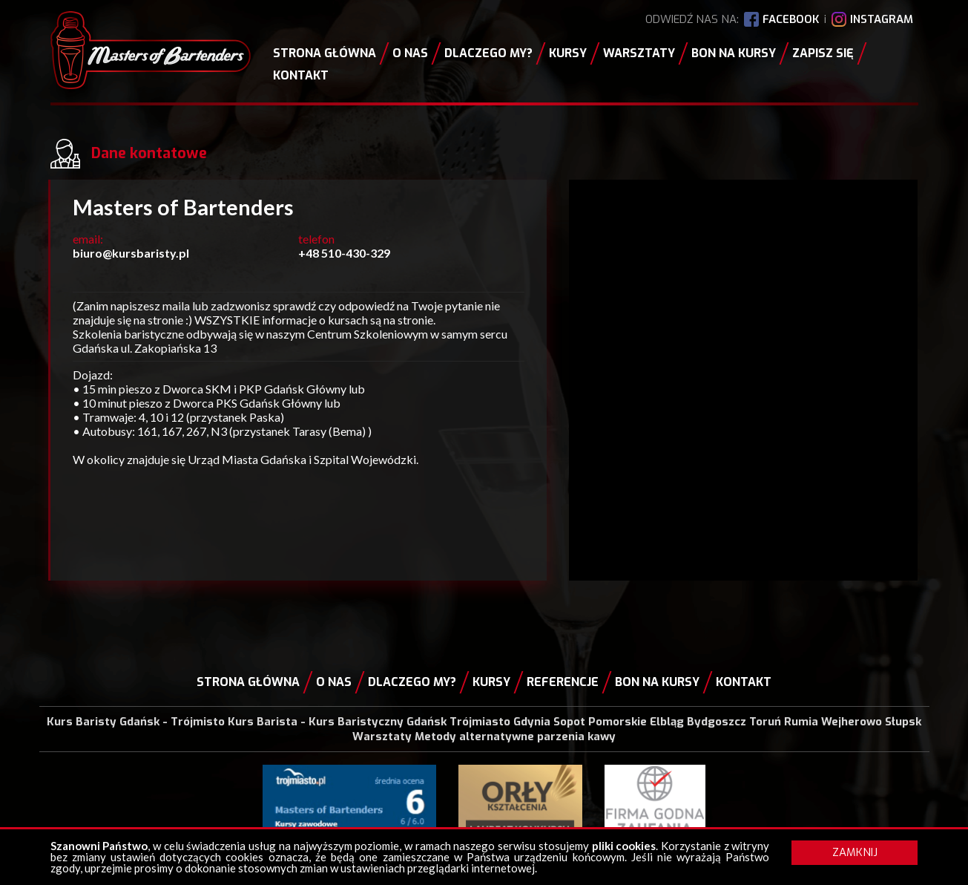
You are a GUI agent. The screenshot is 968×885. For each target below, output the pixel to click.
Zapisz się (823, 53)
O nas (410, 53)
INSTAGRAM (881, 19)
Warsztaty (639, 53)
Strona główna (324, 53)
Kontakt (301, 75)
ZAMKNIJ (855, 852)
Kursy (568, 53)
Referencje (563, 682)
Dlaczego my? (488, 53)
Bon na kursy (733, 53)
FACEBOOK (791, 19)
